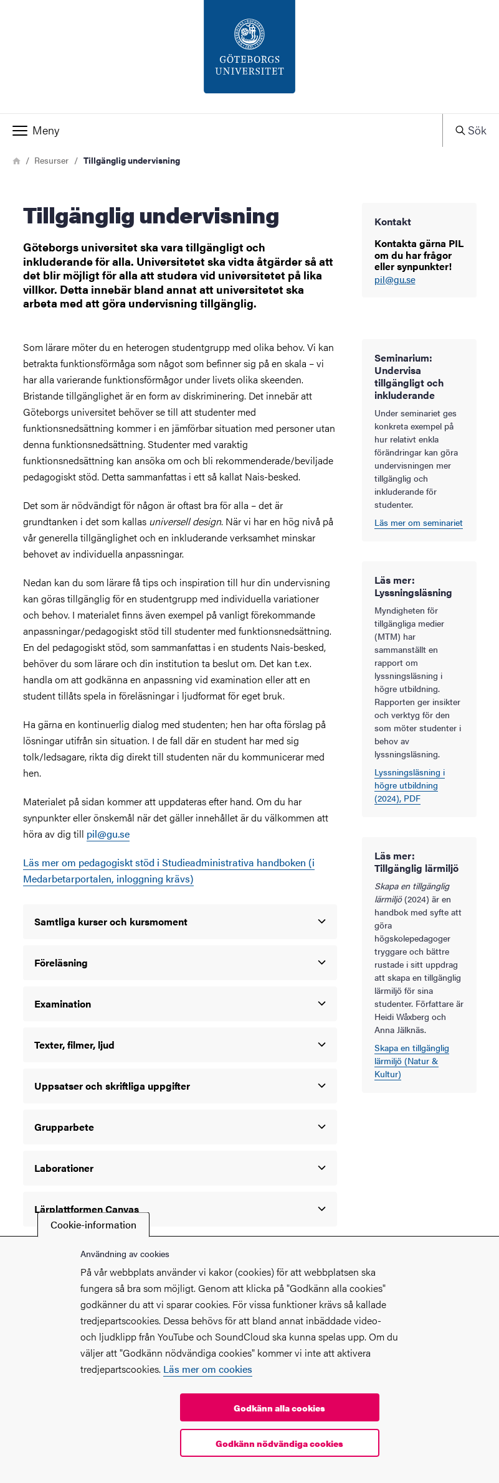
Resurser (51, 160)
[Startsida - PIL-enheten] (249, 56)
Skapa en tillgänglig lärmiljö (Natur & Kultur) (411, 1060)
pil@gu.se (395, 280)
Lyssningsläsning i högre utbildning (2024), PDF (409, 784)
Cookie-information (93, 1224)
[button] (221, 130)
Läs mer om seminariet (418, 522)
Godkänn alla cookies (279, 1407)
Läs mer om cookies (207, 1369)
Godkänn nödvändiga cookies (279, 1443)
